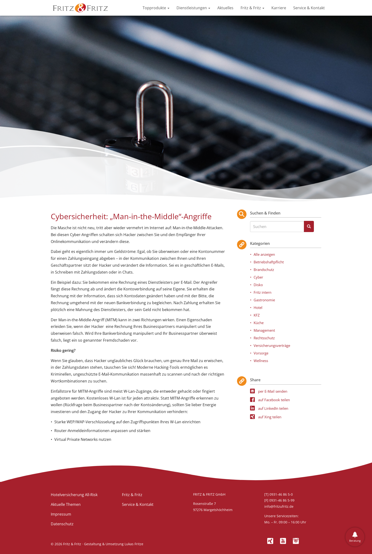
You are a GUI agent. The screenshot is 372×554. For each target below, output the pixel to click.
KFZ (257, 315)
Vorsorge (261, 353)
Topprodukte (156, 7)
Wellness (261, 360)
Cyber (258, 277)
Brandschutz (264, 269)
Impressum (61, 514)
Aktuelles (225, 7)
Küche (259, 322)
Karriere (278, 7)
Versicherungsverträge (272, 345)
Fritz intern (262, 292)
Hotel (258, 307)
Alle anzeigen (264, 254)
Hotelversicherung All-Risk (74, 494)
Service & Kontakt (309, 7)
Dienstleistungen (193, 7)
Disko (258, 284)
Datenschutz (62, 523)
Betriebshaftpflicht (269, 262)
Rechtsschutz (264, 337)
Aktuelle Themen (66, 504)
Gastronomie (264, 300)
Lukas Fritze (134, 544)
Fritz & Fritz (252, 7)
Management (264, 330)
